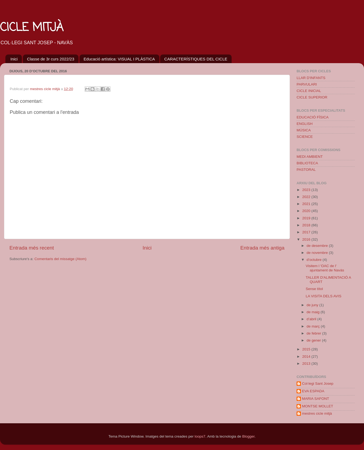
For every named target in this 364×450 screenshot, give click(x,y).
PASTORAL (306, 170)
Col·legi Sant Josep (317, 383)
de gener (314, 340)
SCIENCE (305, 137)
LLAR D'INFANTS (311, 78)
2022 (306, 197)
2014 (306, 356)
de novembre (318, 253)
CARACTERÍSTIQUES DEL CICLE (195, 59)
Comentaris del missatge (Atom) (61, 259)
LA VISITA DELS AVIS (323, 296)
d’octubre (314, 260)
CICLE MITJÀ (31, 27)
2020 (306, 211)
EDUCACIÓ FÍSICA (313, 117)
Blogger (248, 436)
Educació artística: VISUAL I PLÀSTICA (119, 59)
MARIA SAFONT (315, 399)
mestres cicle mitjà (317, 413)
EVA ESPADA (313, 391)
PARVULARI (307, 84)
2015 (306, 349)
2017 (306, 232)
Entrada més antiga (262, 248)
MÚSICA (304, 130)
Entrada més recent (31, 248)
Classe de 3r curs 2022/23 (50, 59)
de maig (314, 312)
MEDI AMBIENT (310, 157)
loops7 (200, 436)
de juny (313, 305)
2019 (306, 218)
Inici (14, 59)
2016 (306, 239)
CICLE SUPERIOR (312, 97)
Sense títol (314, 289)
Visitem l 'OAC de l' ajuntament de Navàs (325, 268)
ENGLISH (305, 124)
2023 (306, 190)
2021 (306, 204)
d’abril (312, 319)
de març (314, 326)
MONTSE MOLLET (317, 406)
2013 (306, 364)
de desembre (318, 246)
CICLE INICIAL (309, 91)
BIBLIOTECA (307, 163)
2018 (306, 225)
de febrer (314, 333)
